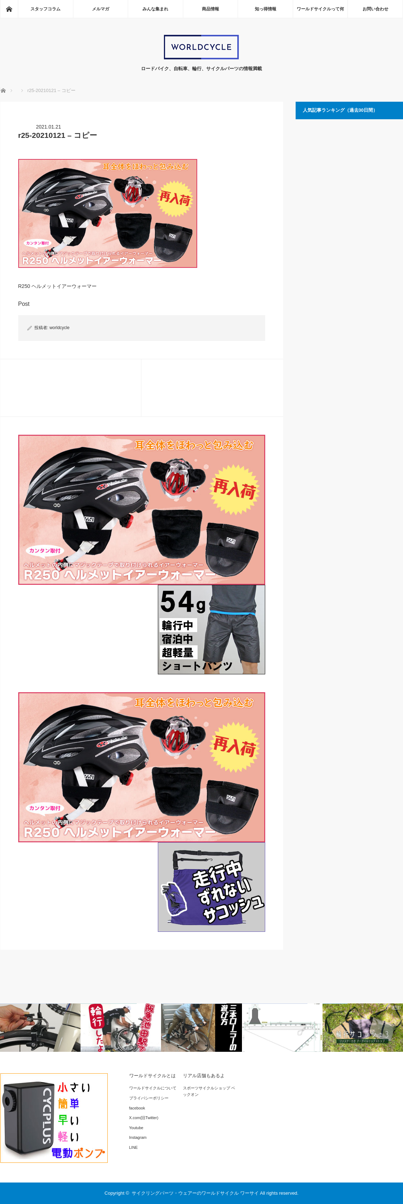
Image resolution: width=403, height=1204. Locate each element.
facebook (137, 1108)
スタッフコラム (45, 8)
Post (24, 304)
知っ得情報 (265, 8)
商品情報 (210, 8)
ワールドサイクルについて (152, 1088)
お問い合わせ (375, 8)
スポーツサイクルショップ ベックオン (209, 1091)
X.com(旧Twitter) (144, 1118)
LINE (133, 1147)
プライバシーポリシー (149, 1098)
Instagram (138, 1137)
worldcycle (59, 327)
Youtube (136, 1128)
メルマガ (100, 8)
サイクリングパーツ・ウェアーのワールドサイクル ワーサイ (195, 1193)
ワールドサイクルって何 (320, 8)
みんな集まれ (155, 8)
